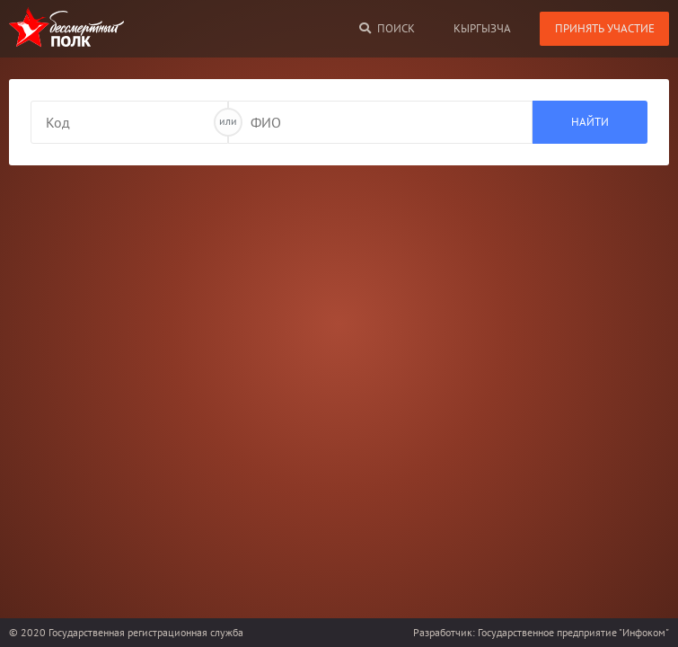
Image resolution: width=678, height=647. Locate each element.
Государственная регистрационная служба (145, 632)
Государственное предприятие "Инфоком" (573, 632)
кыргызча (482, 28)
